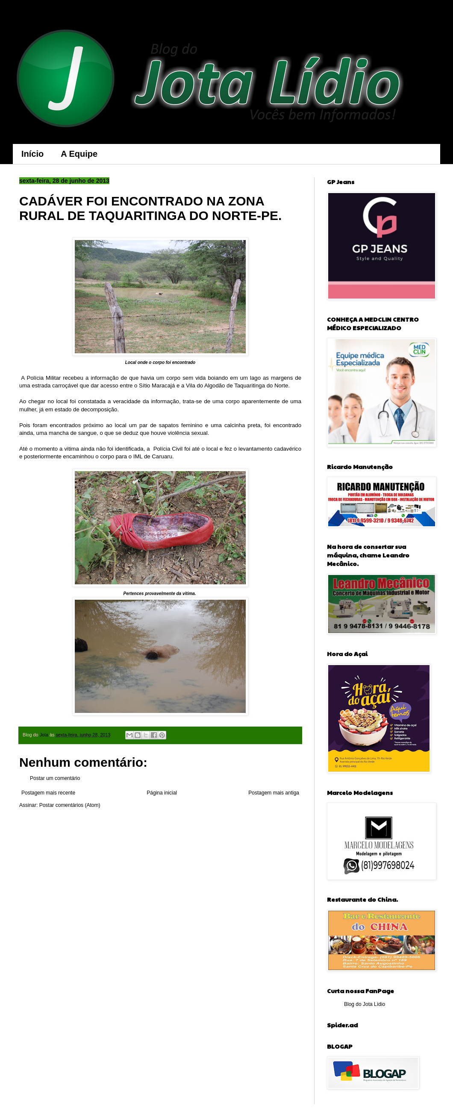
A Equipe (79, 153)
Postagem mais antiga (273, 793)
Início (32, 153)
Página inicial (162, 793)
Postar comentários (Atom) (69, 805)
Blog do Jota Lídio (364, 1004)
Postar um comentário (55, 778)
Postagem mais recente (48, 793)
